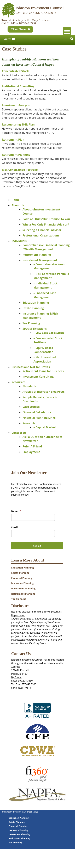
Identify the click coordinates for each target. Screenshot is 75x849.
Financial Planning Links (39, 418)
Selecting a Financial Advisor (41, 230)
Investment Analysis (16, 105)
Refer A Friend (32, 446)
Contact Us (18, 433)
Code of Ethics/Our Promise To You (46, 219)
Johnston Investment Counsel (39, 8)
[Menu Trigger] (67, 31)
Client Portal (20, 29)
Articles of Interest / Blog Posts (43, 392)
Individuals (19, 241)
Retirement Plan (13, 139)
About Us (17, 205)
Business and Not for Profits (30, 367)
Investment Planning (23, 588)
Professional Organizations (40, 235)
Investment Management (39, 260)
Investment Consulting (38, 376)
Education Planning (35, 302)
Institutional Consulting (18, 86)
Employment (31, 452)
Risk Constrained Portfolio (20, 170)
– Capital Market (44, 427)
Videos (9, 39)
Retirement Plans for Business (43, 371)
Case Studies (31, 407)
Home (15, 200)
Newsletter (30, 386)
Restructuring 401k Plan (18, 124)
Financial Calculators (36, 412)
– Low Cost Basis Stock (48, 333)
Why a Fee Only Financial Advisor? (45, 224)
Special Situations (34, 328)
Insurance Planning (22, 583)
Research (28, 423)
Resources (18, 382)
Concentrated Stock (15, 71)
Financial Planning (22, 578)
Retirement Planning (16, 155)
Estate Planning (33, 308)
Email (14, 527)
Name (16, 511)
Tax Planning (31, 323)
